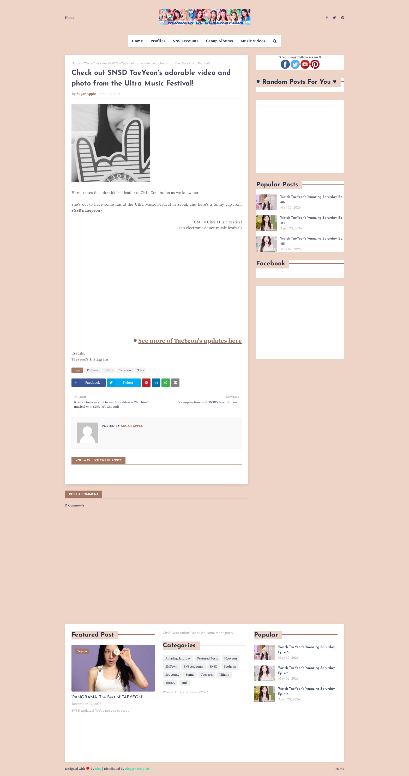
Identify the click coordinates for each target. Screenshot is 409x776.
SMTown (171, 667)
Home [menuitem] (137, 41)
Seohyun (230, 667)
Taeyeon (125, 370)
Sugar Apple (86, 94)
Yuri (184, 683)
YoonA (170, 683)
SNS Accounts (193, 667)
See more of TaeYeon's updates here (190, 341)
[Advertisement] (300, 136)
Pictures (92, 370)
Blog (98, 769)
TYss (86, 63)
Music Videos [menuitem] (253, 41)
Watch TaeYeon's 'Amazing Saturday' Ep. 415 (311, 241)
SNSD (109, 370)
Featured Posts (207, 659)
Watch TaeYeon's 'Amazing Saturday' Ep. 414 (311, 220)
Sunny (190, 675)
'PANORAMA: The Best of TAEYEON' (107, 697)
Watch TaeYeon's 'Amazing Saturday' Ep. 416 (311, 199)
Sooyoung (172, 675)
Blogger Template (137, 769)
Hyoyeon (230, 659)
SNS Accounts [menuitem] (186, 41)
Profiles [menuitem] (158, 41)
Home (69, 18)
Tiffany (224, 675)
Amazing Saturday (178, 659)
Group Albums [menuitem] (219, 41)
